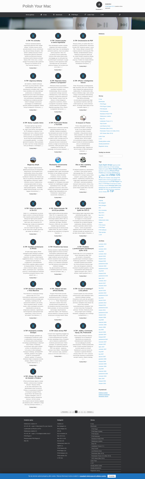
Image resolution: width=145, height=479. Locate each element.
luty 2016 (101, 288)
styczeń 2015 (102, 300)
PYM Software (102, 230)
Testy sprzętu (102, 232)
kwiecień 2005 (102, 371)
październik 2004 (103, 373)
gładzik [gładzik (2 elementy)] (106, 168)
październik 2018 (103, 276)
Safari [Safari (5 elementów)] (116, 185)
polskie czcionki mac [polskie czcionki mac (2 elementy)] (107, 179)
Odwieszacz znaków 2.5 (30, 423)
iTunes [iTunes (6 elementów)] (101, 173)
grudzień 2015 (102, 293)
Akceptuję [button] (111, 476)
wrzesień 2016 (102, 285)
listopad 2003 (102, 381)
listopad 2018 (102, 273)
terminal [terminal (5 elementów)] (113, 187)
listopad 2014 (102, 305)
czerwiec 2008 (102, 324)
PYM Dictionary (104, 111)
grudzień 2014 (102, 302)
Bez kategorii (102, 203)
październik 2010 (103, 312)
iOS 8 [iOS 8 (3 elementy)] (105, 171)
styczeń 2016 (102, 290)
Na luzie (101, 217)
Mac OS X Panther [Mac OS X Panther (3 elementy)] (105, 177)
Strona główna (30, 14)
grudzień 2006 (102, 359)
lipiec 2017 (101, 278)
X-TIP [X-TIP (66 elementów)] (110, 191)
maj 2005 (101, 368)
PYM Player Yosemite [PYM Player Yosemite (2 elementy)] (103, 185)
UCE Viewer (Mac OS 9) (106, 133)
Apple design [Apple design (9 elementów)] (107, 165)
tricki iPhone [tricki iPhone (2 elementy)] (111, 189)
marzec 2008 (102, 327)
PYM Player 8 (27, 436)
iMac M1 (26, 441)
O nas (44, 14)
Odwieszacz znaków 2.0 (30, 431)
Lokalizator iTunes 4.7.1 (106, 121)
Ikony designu (102, 205)
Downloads (57, 14)
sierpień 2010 (102, 315)
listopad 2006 (102, 361)
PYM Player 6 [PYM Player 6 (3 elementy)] (106, 183)
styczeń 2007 (102, 356)
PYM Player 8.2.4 (110, 6)
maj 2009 (101, 320)
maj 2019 (101, 271)
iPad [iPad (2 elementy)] (108, 170)
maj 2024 (101, 246)
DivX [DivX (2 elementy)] (104, 168)
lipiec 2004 (101, 378)
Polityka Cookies (103, 392)
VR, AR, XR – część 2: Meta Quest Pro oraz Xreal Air (38, 426)
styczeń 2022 (102, 256)
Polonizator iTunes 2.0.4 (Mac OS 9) (109, 131)
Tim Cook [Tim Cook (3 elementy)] (106, 189)
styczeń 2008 (102, 332)
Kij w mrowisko (103, 210)
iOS (100, 207)
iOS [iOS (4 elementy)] (100, 171)
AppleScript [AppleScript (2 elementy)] (115, 165)
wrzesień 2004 (102, 376)
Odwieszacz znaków (105, 116)
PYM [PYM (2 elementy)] (109, 181)
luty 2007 (101, 354)
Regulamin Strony (103, 396)
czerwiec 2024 (102, 244)
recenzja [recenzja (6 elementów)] (111, 185)
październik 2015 (103, 295)
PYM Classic (102, 225)
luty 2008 (101, 329)
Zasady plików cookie (104, 141)
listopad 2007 (102, 337)
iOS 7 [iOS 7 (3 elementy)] (102, 171)
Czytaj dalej (33, 68)
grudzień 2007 (102, 334)
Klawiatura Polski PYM (106, 113)
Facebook (99, 9)
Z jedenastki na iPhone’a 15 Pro (32, 428)
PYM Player (73, 14)
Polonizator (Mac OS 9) (106, 128)
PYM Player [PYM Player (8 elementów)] (115, 181)
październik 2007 (103, 339)
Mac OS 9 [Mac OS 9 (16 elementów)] (105, 175)
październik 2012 (103, 307)
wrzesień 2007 (102, 342)
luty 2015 (101, 298)
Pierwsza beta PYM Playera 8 (32, 438)
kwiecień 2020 (102, 266)
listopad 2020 (102, 261)
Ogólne (101, 222)
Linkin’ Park (89, 14)
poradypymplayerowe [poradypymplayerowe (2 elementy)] (103, 181)
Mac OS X (101, 215)
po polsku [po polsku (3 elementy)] (114, 179)
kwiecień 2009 (102, 322)
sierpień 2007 (102, 344)
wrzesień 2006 (102, 364)
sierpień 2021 (102, 258)
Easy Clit (102, 118)
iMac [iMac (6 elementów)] (120, 169)
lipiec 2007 (101, 346)
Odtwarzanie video (104, 220)
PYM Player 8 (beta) (105, 106)
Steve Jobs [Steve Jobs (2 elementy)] (108, 187)
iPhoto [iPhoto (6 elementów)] (117, 171)
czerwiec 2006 (102, 366)
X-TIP (102, 14)
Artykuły (101, 200)
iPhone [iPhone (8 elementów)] (112, 171)
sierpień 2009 (102, 317)
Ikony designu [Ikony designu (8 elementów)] (114, 169)
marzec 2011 (102, 310)
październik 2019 (103, 268)
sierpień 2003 (102, 383)
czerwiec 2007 (102, 349)
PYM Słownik (103, 109)
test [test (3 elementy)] (117, 187)
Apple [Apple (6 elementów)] (100, 165)
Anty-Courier (103, 123)
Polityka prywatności (104, 394)
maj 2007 (101, 351)
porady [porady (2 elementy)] (118, 179)
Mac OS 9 (101, 212)
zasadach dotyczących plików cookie (93, 476)
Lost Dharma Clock (105, 126)
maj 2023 (101, 251)
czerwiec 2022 (102, 254)
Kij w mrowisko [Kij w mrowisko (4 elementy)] (107, 173)
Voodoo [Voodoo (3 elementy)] (105, 191)
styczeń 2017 (102, 283)
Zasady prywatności (104, 143)
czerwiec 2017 (102, 280)
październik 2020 (103, 263)
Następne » (90, 411)
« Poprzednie (64, 411)
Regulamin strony (103, 146)
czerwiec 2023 (102, 249)
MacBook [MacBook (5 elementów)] (115, 173)
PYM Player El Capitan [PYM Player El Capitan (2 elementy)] (116, 183)
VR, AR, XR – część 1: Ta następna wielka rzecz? (37, 433)
